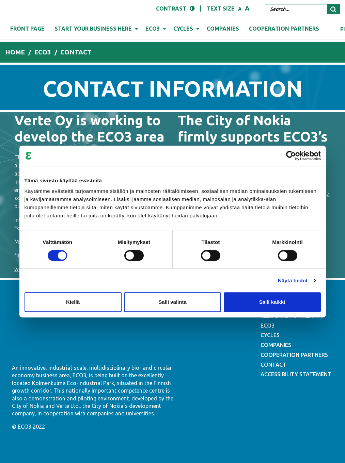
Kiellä (73, 302)
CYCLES (270, 335)
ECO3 (268, 326)
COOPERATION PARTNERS (294, 355)
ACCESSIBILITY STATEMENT (296, 374)
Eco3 (152, 29)
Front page (27, 29)
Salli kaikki (272, 302)
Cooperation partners (284, 29)
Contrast (171, 8)
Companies (223, 29)
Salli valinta (172, 302)
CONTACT (273, 365)
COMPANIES (276, 345)
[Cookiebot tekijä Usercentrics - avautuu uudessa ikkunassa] (291, 156)
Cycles (183, 29)
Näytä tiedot (293, 280)
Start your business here (93, 29)
